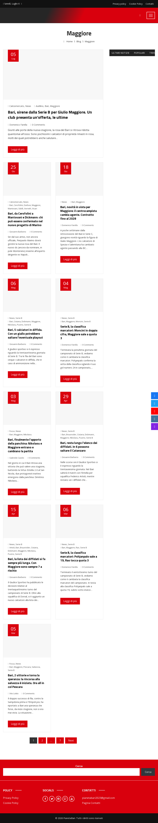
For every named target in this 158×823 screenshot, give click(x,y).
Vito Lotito (13, 693)
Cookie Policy (10, 803)
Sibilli (20, 208)
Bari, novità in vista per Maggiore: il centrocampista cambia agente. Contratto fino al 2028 (78, 213)
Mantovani (12, 208)
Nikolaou (12, 324)
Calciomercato (16, 106)
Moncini (79, 321)
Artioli (12, 547)
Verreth (27, 208)
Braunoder (71, 434)
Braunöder (25, 547)
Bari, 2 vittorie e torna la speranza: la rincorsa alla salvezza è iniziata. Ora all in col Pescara (26, 681)
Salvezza (36, 667)
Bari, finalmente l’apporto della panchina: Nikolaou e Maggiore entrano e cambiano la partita (25, 445)
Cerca (79, 766)
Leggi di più (17, 149)
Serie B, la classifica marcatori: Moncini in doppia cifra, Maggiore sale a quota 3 (78, 332)
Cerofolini (18, 205)
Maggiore (55, 106)
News (28, 106)
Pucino (20, 324)
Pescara (27, 667)
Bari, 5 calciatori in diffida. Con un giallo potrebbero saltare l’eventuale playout (25, 333)
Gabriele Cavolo (16, 457)
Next (71, 740)
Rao (77, 547)
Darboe (27, 205)
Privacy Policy (11, 798)
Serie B (19, 318)
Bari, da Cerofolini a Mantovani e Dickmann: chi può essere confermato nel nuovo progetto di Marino (25, 219)
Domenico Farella (17, 124)
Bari (47, 106)
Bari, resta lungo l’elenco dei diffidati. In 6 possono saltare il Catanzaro (78, 446)
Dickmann (26, 321)
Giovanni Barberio (17, 231)
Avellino (40, 106)
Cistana (17, 321)
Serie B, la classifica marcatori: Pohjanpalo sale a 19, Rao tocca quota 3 (78, 556)
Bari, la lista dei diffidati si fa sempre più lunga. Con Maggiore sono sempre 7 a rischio (26, 565)
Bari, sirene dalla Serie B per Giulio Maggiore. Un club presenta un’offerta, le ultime (50, 114)
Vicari (34, 208)
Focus (12, 431)
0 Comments (37, 124)
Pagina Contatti (91, 803)
